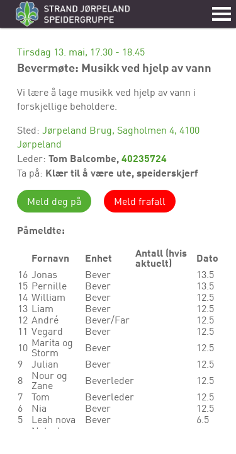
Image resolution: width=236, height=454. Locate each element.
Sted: (29, 130)
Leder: (32, 158)
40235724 (144, 158)
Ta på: (31, 172)
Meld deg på (54, 201)
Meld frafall (140, 201)
